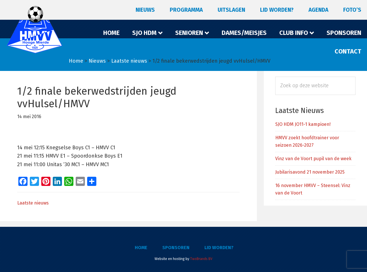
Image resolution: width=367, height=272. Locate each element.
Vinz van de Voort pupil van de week (313, 158)
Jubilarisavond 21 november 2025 (310, 172)
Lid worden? (218, 247)
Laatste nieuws (33, 203)
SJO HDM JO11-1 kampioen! (303, 124)
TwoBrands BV (201, 259)
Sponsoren (176, 247)
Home (141, 247)
